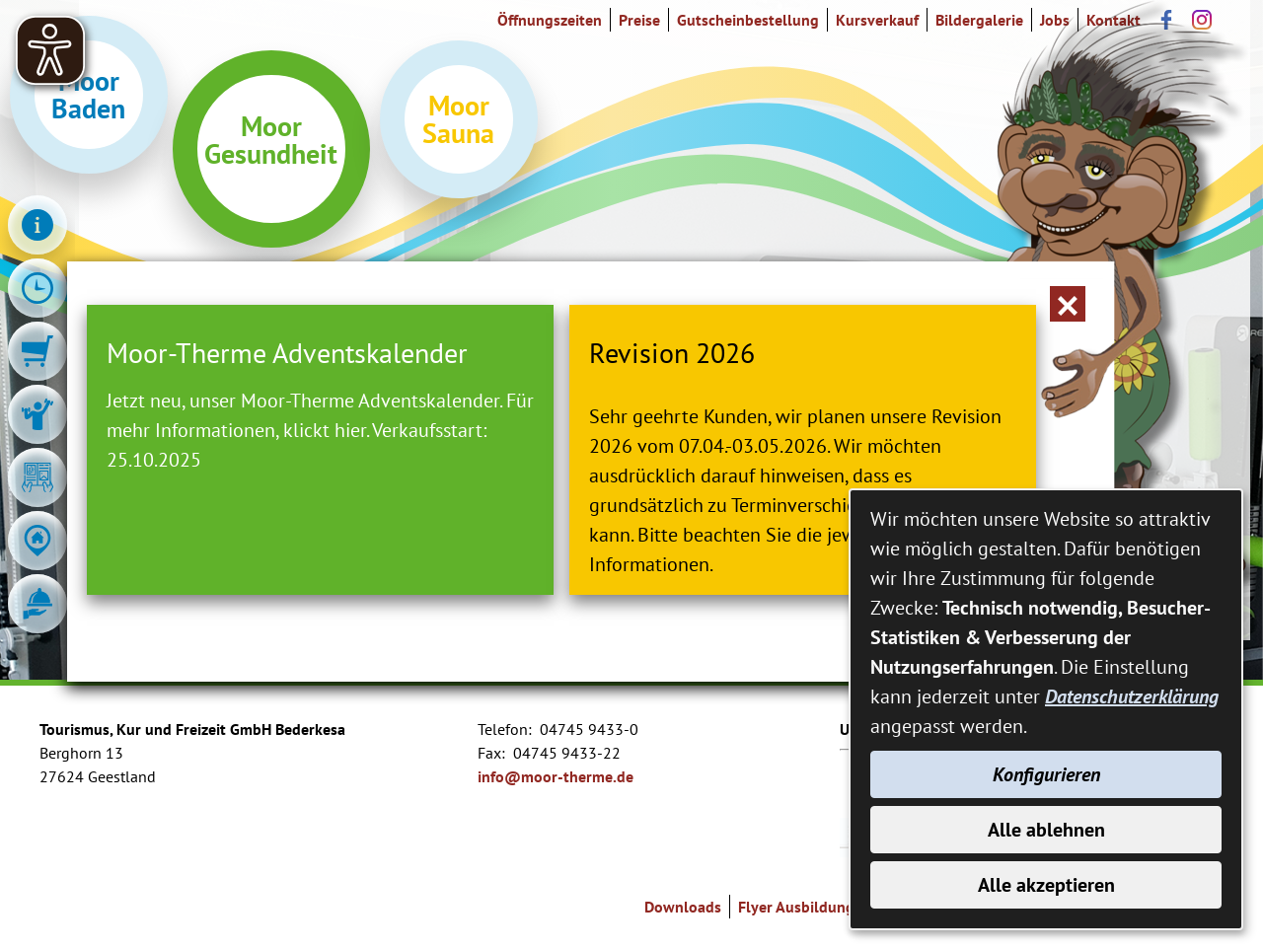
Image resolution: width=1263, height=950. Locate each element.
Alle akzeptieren (1046, 885)
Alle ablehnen (1046, 829)
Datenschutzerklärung (1132, 696)
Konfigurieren (1046, 774)
